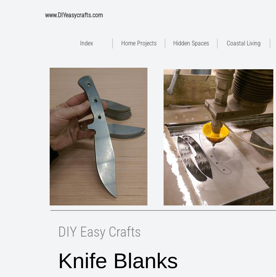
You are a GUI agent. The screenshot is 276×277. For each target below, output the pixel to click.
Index (86, 43)
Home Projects (139, 43)
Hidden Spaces (191, 43)
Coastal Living (244, 43)
